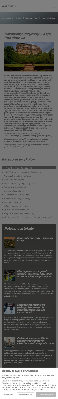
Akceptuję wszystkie (46, 395)
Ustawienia (8, 395)
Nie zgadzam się (25, 395)
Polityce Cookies (37, 389)
